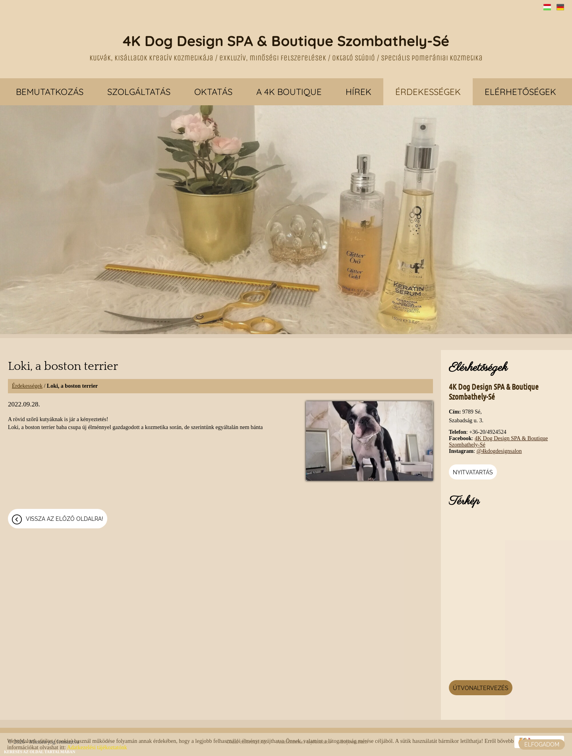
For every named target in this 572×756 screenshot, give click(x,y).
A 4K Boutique (289, 91)
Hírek (358, 91)
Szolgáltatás (138, 91)
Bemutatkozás (49, 91)
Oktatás (213, 91)
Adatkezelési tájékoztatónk (97, 747)
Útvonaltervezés (480, 688)
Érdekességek (428, 91)
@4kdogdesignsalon (499, 451)
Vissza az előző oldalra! (64, 519)
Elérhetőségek (520, 91)
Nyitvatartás (473, 472)
